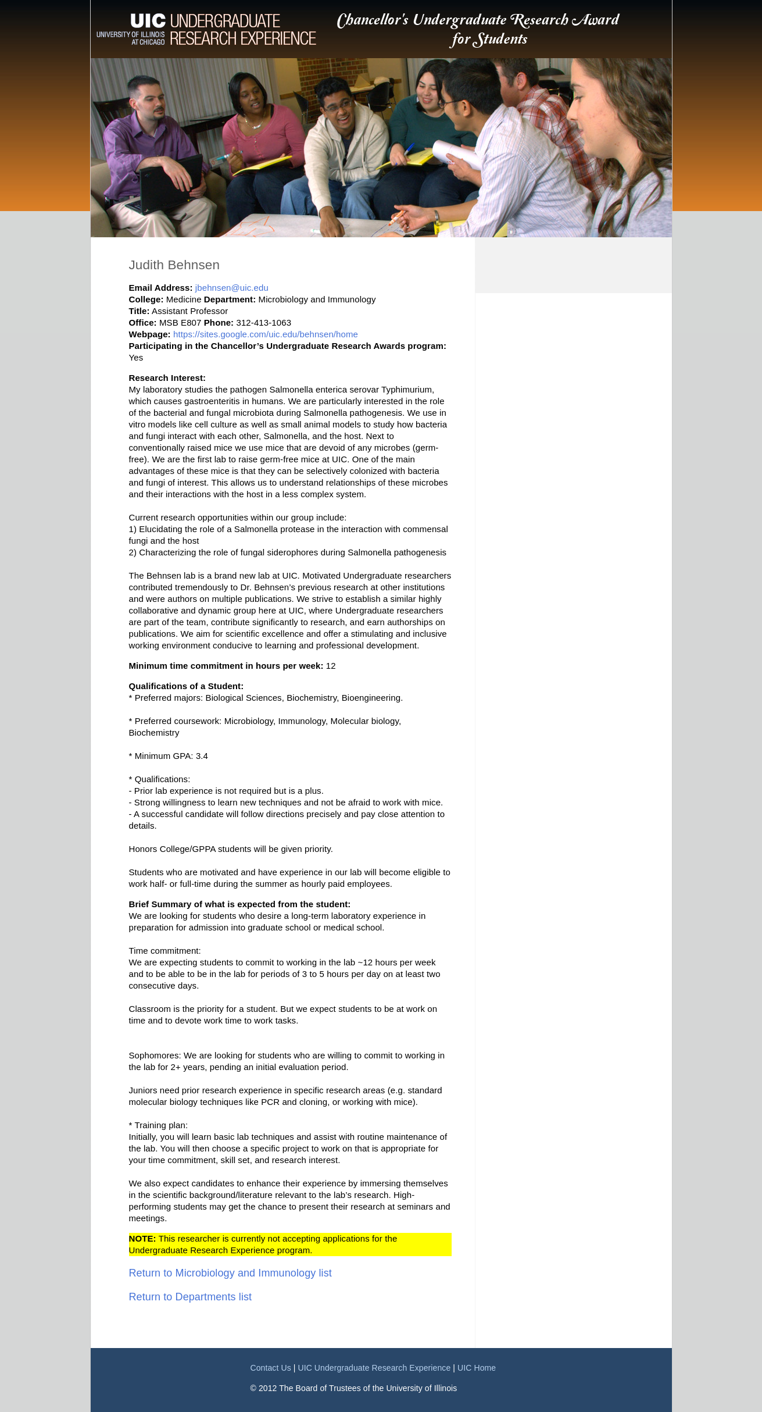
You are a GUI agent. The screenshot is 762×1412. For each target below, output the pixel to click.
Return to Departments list (190, 1297)
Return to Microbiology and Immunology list (230, 1273)
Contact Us (271, 1367)
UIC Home (476, 1367)
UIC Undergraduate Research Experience (374, 1367)
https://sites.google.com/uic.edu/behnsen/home (265, 334)
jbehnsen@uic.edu (232, 288)
